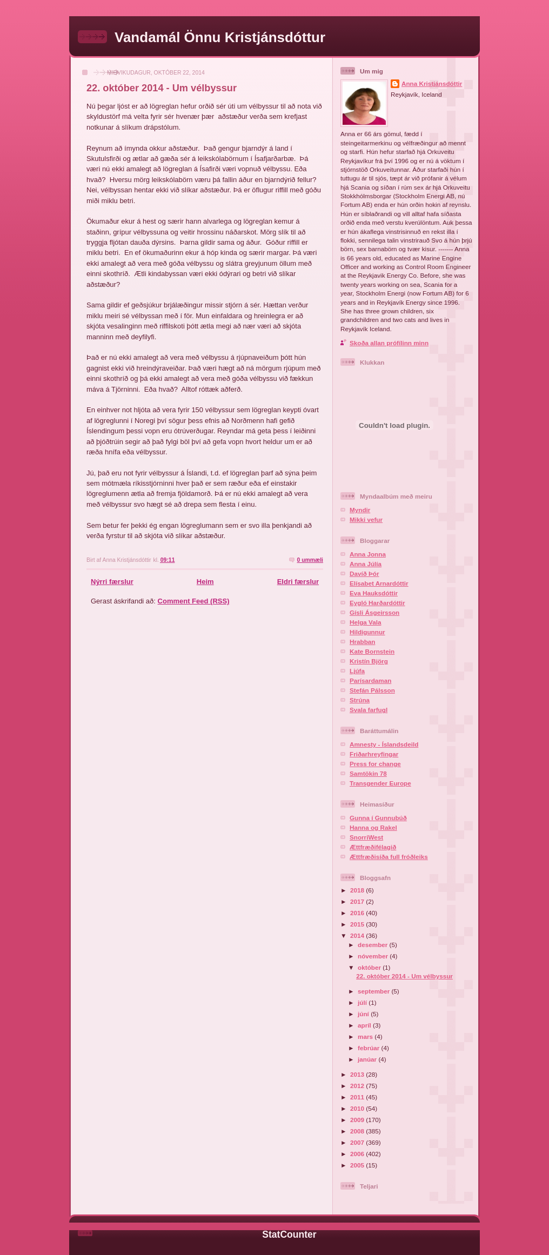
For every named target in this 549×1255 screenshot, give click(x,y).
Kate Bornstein (372, 651)
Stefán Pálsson (372, 690)
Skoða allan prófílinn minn (389, 342)
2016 (358, 912)
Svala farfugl (368, 709)
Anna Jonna (368, 554)
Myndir (360, 509)
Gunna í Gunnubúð (378, 817)
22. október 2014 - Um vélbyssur (161, 88)
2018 (358, 890)
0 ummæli (310, 560)
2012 (358, 1085)
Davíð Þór (364, 573)
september (374, 991)
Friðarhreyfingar (374, 753)
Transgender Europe (380, 783)
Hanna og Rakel (373, 827)
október (370, 967)
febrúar (369, 1047)
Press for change (375, 763)
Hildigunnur (367, 631)
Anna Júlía (365, 563)
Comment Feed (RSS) (194, 601)
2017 (358, 901)
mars (366, 1036)
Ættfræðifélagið (373, 846)
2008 (358, 1131)
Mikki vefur (366, 519)
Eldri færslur (298, 582)
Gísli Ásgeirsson (374, 612)
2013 (358, 1074)
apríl (365, 1025)
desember (373, 944)
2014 (358, 935)
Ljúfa (357, 670)
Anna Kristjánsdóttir (431, 83)
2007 (358, 1142)
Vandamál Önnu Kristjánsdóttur (220, 37)
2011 (358, 1096)
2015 (358, 924)
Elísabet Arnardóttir (379, 583)
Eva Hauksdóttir (374, 592)
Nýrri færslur (112, 582)
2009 (358, 1119)
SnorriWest (366, 837)
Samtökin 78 (368, 773)
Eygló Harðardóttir (377, 602)
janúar (368, 1059)
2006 (358, 1153)
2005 (358, 1165)
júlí (363, 1002)
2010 (358, 1108)
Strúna (360, 699)
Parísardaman (370, 680)
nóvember (374, 955)
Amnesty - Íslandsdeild (384, 744)
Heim (205, 582)
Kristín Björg (369, 661)
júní (364, 1013)
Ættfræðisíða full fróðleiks (389, 856)
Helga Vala (365, 622)
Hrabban (362, 641)
